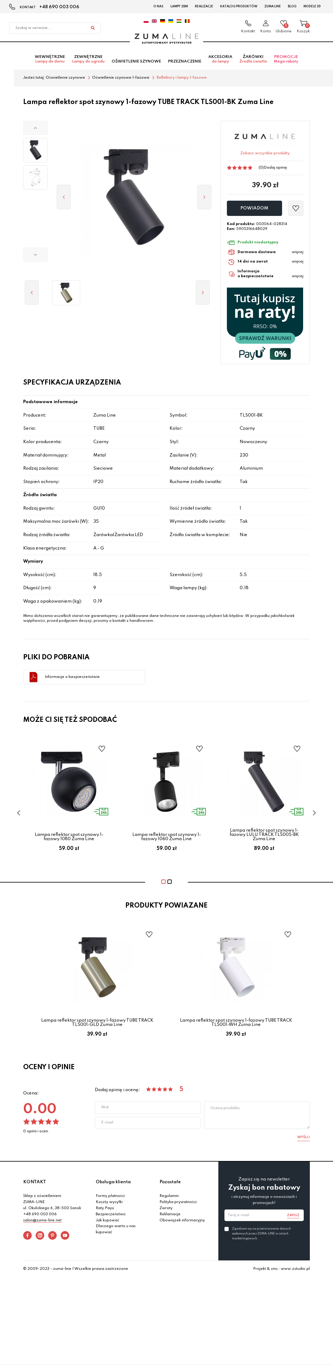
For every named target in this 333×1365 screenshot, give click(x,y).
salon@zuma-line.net (42, 1221)
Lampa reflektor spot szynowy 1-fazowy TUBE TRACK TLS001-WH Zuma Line (236, 1023)
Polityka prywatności (178, 1203)
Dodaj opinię (275, 169)
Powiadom (254, 210)
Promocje (286, 60)
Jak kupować (107, 1221)
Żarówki (253, 60)
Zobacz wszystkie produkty (265, 154)
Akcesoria (220, 60)
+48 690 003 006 (59, 7)
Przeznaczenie (184, 63)
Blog (292, 6)
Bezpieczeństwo (111, 1215)
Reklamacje (170, 1215)
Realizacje (204, 6)
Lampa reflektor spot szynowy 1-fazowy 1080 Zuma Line (69, 838)
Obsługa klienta (113, 1183)
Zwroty (166, 1209)
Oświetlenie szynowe (136, 63)
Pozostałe (170, 1183)
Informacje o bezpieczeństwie (72, 678)
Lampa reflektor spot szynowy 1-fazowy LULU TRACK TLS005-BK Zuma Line (264, 836)
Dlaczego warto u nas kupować (116, 1231)
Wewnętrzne (50, 60)
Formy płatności (110, 1197)
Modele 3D (312, 6)
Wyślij (303, 1138)
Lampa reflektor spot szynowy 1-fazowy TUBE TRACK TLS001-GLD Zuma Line (97, 1023)
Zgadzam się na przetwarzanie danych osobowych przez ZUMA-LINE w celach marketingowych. (261, 1234)
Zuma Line (272, 6)
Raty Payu (105, 1209)
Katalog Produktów (238, 6)
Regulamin (169, 1197)
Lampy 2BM (179, 6)
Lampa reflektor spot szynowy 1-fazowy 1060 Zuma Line (166, 838)
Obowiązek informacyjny (182, 1221)
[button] (35, 129)
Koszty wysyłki (109, 1203)
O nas (158, 6)
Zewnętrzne (88, 60)
